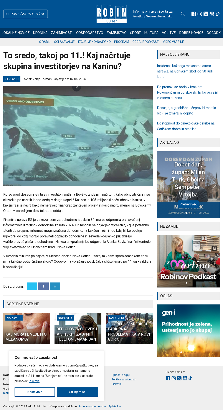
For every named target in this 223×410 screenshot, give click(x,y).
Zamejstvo (117, 33)
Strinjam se (77, 392)
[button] (25, 14)
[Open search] (183, 14)
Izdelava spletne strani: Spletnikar (100, 406)
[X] (32, 286)
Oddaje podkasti (145, 42)
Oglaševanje (64, 42)
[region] (56, 375)
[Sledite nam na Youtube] (212, 14)
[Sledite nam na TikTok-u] (217, 14)
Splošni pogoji (121, 374)
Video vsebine (173, 42)
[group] (188, 261)
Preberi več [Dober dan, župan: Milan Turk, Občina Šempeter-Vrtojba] (188, 204)
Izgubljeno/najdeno (94, 42)
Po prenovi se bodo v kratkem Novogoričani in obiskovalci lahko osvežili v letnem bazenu (187, 92)
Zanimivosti (62, 33)
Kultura (151, 33)
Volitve (169, 33)
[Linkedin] (55, 286)
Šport (135, 33)
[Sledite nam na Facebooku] (193, 14)
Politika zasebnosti (123, 379)
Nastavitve (34, 392)
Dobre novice (191, 33)
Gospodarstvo (89, 33)
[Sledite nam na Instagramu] (199, 14)
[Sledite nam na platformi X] (205, 14)
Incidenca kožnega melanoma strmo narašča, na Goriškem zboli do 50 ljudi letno (185, 71)
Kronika (40, 33)
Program (121, 42)
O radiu (45, 42)
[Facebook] (43, 286)
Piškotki (34, 381)
